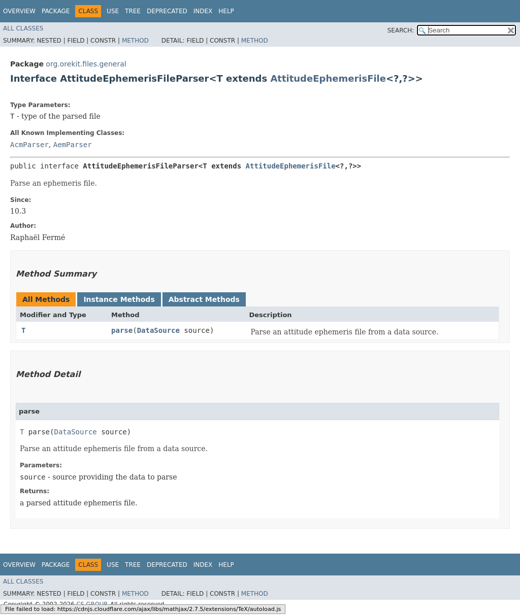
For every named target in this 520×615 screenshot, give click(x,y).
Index (203, 11)
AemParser (72, 145)
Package (56, 11)
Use (113, 11)
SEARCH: (400, 30)
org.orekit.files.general (86, 64)
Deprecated (167, 11)
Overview (19, 11)
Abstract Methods (204, 299)
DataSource (158, 330)
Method (135, 40)
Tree (133, 11)
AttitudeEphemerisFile (328, 78)
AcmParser (29, 145)
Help (226, 11)
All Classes (23, 28)
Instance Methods (118, 299)
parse (122, 330)
